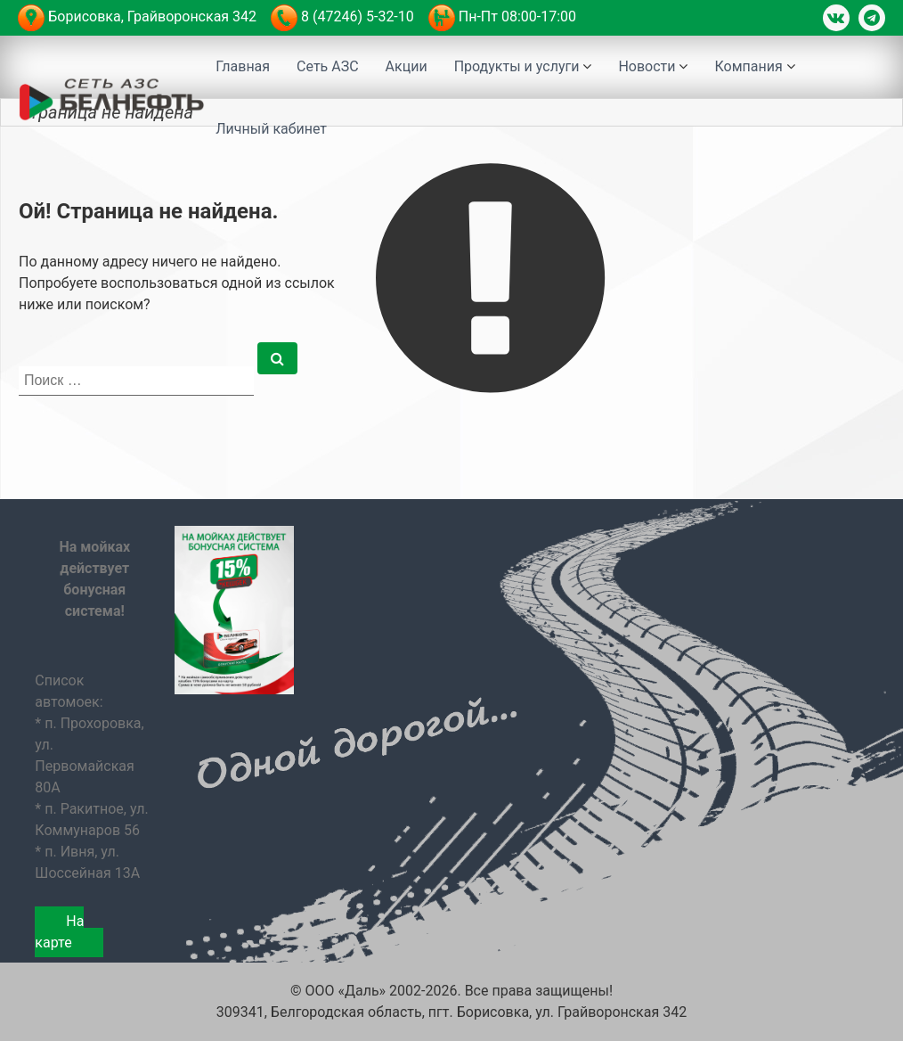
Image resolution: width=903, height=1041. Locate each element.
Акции (406, 66)
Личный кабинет (271, 128)
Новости (646, 66)
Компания (748, 66)
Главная (243, 66)
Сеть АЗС (328, 66)
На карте (59, 932)
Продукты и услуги (517, 66)
